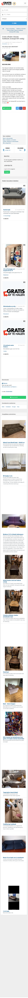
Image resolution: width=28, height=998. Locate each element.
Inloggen (7, 172)
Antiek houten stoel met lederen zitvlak (12, 581)
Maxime (4, 383)
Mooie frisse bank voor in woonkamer (13, 857)
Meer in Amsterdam (8, 138)
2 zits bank (6, 911)
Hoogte (14, 406)
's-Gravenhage (6, 215)
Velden (5, 351)
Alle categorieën (7, 143)
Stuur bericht (14, 397)
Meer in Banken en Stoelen (9, 140)
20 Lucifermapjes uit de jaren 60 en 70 (9, 269)
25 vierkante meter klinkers (8, 346)
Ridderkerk (5, 275)
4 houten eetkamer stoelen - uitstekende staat (11, 616)
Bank (3, 406)
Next (17, 56)
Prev (4, 56)
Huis (18, 406)
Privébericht (7, 108)
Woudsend (6, 314)
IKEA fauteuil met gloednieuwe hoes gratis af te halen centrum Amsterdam (13, 737)
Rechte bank (6, 210)
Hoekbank (8, 406)
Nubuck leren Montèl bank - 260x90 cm (13, 442)
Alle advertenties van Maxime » (9, 387)
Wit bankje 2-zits (7, 476)
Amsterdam (4, 43)
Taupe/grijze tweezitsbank (10, 792)
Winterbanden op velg (9, 306)
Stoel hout (6, 672)
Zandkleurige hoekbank (9, 824)
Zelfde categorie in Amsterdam (10, 141)
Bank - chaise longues (9, 704)
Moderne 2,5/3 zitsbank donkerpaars (13, 534)
